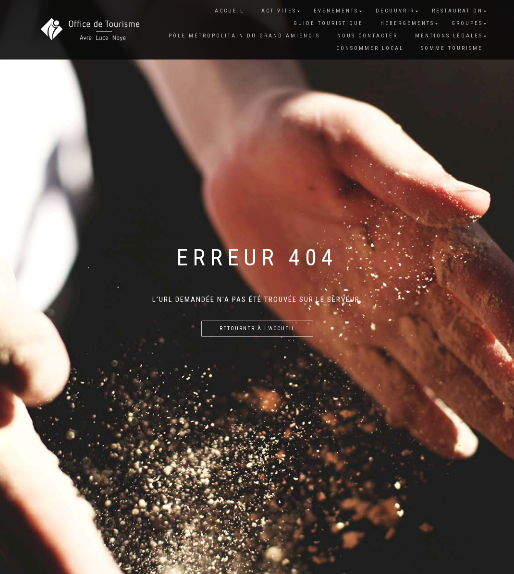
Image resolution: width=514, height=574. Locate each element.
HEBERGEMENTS (407, 23)
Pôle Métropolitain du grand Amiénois (244, 36)
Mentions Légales (449, 36)
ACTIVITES (278, 11)
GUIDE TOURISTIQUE (328, 23)
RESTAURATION (457, 11)
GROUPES (467, 23)
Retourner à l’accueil (257, 328)
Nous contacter (367, 36)
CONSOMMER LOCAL (370, 48)
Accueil (229, 11)
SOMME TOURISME (452, 48)
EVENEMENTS (336, 11)
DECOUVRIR (395, 11)
